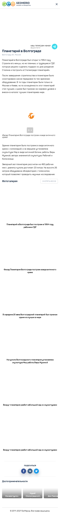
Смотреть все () (49, 181)
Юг (13, 55)
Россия (18, 55)
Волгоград (7, 55)
